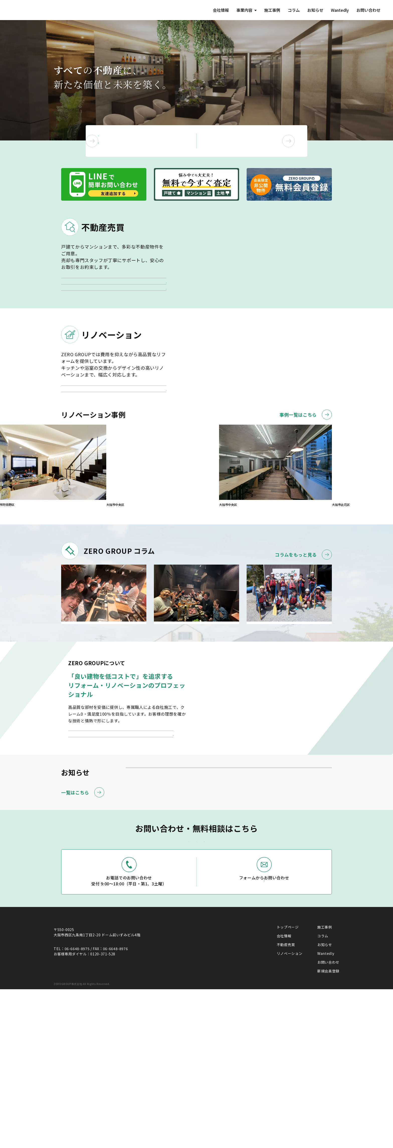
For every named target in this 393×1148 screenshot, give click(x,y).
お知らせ (312, 10)
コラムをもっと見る (303, 624)
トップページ (288, 1083)
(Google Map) (66, 1105)
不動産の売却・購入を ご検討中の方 (150, 141)
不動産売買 (286, 1100)
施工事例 (268, 10)
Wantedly (338, 10)
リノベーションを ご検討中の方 (258, 141)
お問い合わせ (367, 10)
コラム (290, 10)
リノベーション (289, 1109)
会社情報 (216, 10)
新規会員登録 (328, 1127)
